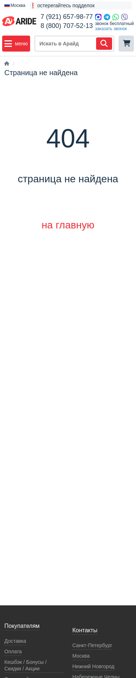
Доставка (15, 641)
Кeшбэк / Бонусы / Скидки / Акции (25, 665)
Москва (81, 656)
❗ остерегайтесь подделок (62, 5)
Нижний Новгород (94, 666)
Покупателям (22, 626)
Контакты (85, 630)
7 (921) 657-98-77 (67, 16)
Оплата (13, 651)
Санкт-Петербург (92, 645)
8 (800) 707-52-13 (67, 25)
